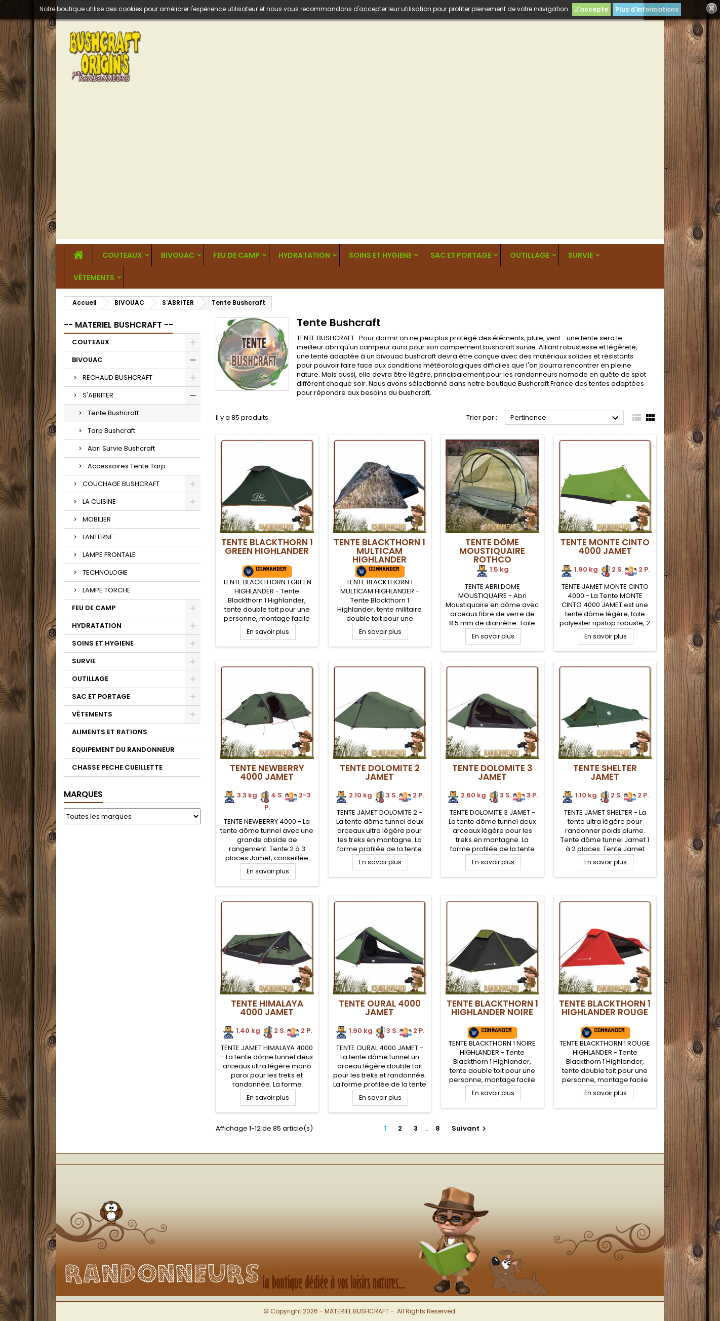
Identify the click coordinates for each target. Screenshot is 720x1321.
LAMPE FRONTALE (109, 554)
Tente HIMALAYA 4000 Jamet (267, 1007)
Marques (83, 794)
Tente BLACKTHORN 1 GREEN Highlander (267, 546)
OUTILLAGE (529, 255)
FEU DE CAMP (236, 255)
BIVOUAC (177, 255)
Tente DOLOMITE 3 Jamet (492, 772)
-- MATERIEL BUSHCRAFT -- (118, 325)
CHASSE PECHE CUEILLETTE (117, 767)
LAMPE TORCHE (107, 590)
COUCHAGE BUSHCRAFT (121, 484)
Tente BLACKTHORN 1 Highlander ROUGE (605, 1007)
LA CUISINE (99, 501)
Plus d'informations (646, 9)
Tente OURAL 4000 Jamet (380, 1007)
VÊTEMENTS (93, 277)
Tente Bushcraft (113, 413)
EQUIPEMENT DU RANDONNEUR (123, 749)
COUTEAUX (122, 255)
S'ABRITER (98, 395)
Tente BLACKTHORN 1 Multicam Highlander (379, 551)
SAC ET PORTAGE (460, 255)
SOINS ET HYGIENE (380, 255)
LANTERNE (98, 537)
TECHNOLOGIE (105, 572)
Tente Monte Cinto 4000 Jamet (605, 546)
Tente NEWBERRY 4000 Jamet (267, 772)
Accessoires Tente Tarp (127, 466)
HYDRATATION (304, 255)
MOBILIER (97, 519)
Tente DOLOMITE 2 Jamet (380, 772)
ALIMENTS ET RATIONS (109, 732)
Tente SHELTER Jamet (605, 772)
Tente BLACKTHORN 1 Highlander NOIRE (492, 1007)
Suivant (470, 1128)
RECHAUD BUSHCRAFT (117, 377)
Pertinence (565, 418)
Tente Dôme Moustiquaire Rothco (492, 551)
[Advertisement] (360, 168)
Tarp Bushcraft (111, 430)
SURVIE (580, 255)
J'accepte (591, 9)
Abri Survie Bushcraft (121, 448)
